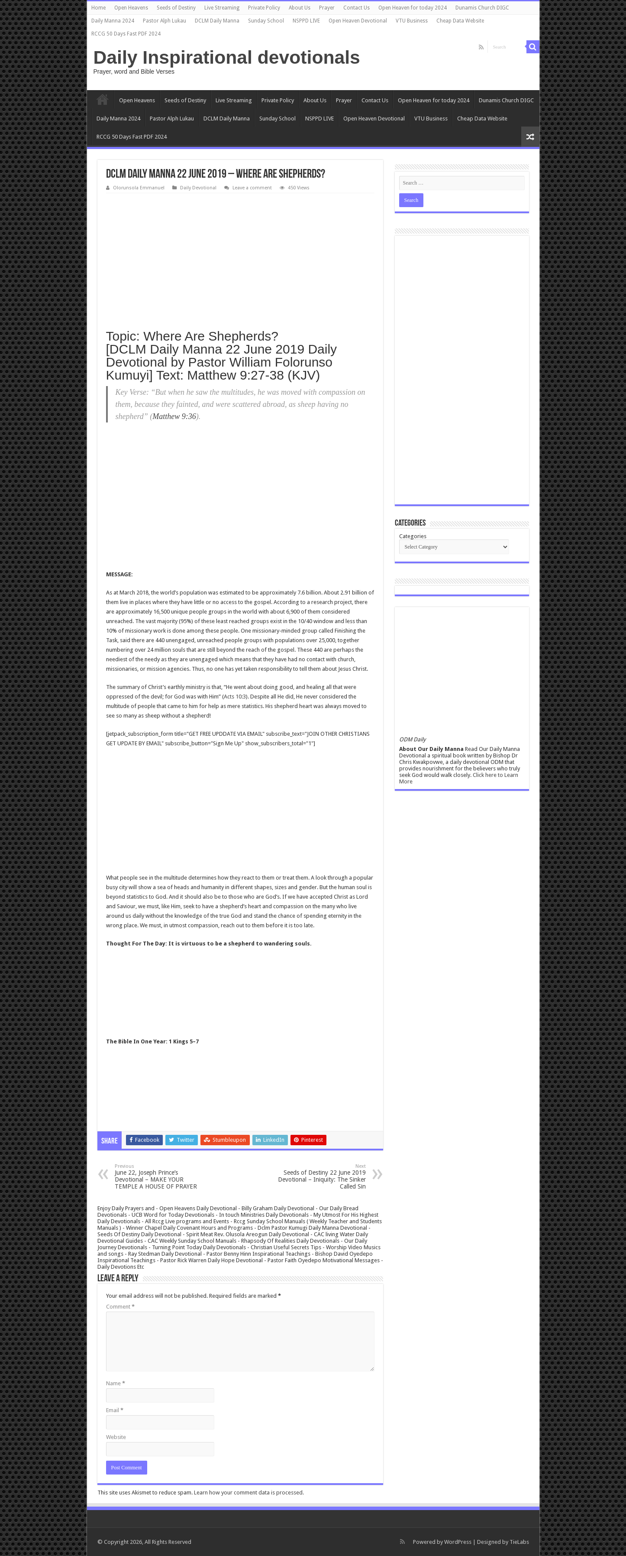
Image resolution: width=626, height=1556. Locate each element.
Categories (412, 536)
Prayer (327, 8)
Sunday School (266, 21)
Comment (120, 1306)
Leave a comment (252, 188)
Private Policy (264, 8)
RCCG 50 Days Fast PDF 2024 (126, 34)
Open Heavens (131, 8)
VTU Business (412, 21)
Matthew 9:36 (174, 416)
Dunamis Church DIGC (482, 8)
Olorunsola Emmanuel (139, 188)
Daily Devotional (198, 188)
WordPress (457, 1542)
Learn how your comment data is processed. (249, 1492)
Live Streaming (221, 8)
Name (115, 1383)
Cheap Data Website (460, 21)
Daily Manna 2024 (112, 21)
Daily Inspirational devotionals (227, 57)
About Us (299, 8)
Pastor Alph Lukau (164, 21)
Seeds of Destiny (176, 8)
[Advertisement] (240, 258)
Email (114, 1410)
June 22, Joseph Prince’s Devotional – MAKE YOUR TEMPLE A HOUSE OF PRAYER (159, 1176)
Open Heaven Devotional (358, 21)
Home (98, 8)
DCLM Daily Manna (217, 21)
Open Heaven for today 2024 (412, 8)
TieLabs (519, 1542)
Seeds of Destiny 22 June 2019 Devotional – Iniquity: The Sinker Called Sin (321, 1176)
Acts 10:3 (235, 696)
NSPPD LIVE (306, 21)
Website (116, 1437)
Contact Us (356, 8)
